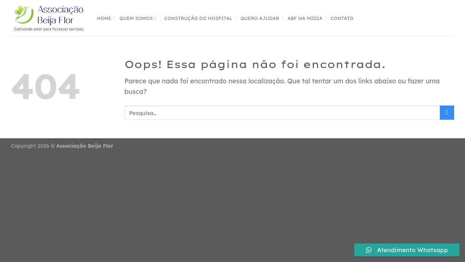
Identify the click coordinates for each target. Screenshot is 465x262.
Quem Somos (138, 18)
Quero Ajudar (259, 18)
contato (342, 18)
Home (104, 18)
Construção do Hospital (198, 18)
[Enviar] (447, 113)
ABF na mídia (304, 18)
